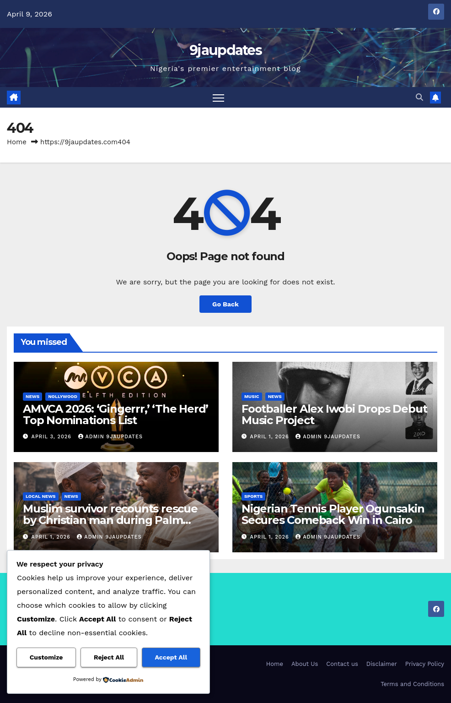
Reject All (109, 657)
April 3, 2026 (53, 437)
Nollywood (62, 396)
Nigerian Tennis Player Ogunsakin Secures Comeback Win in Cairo (333, 514)
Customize (46, 657)
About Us (304, 663)
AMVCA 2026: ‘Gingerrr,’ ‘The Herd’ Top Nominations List (115, 414)
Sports (253, 496)
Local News (41, 496)
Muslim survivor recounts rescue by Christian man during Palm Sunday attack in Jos (110, 520)
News (32, 396)
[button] (419, 97)
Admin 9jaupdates (110, 437)
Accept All (171, 657)
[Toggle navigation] (218, 97)
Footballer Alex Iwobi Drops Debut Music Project (334, 414)
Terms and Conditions (412, 684)
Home (17, 142)
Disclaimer (381, 663)
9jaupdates (225, 50)
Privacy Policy (424, 663)
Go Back (225, 304)
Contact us (342, 663)
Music (251, 396)
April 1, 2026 (270, 437)
